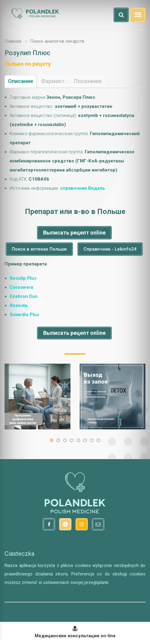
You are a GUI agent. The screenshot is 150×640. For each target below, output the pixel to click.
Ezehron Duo (24, 296)
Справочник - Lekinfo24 (110, 249)
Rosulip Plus (23, 278)
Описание (20, 81)
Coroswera (21, 287)
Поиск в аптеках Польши (39, 249)
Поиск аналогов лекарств (57, 41)
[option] (37, 396)
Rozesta (18, 305)
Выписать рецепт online (74, 232)
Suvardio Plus (24, 314)
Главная (13, 41)
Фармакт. (53, 81)
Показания (88, 81)
